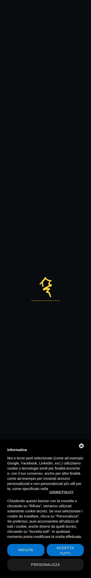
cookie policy (61, 492)
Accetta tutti (65, 550)
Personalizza (45, 564)
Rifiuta (25, 550)
